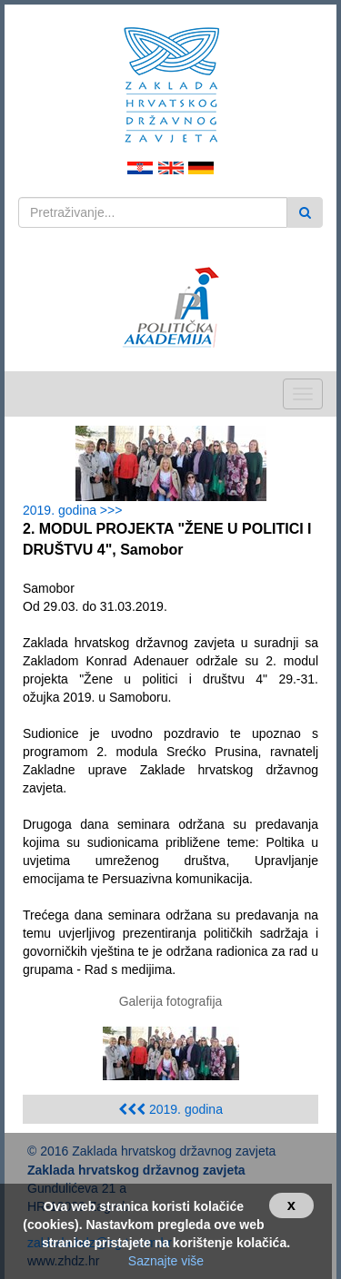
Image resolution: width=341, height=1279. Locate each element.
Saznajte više (166, 1261)
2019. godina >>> (76, 510)
